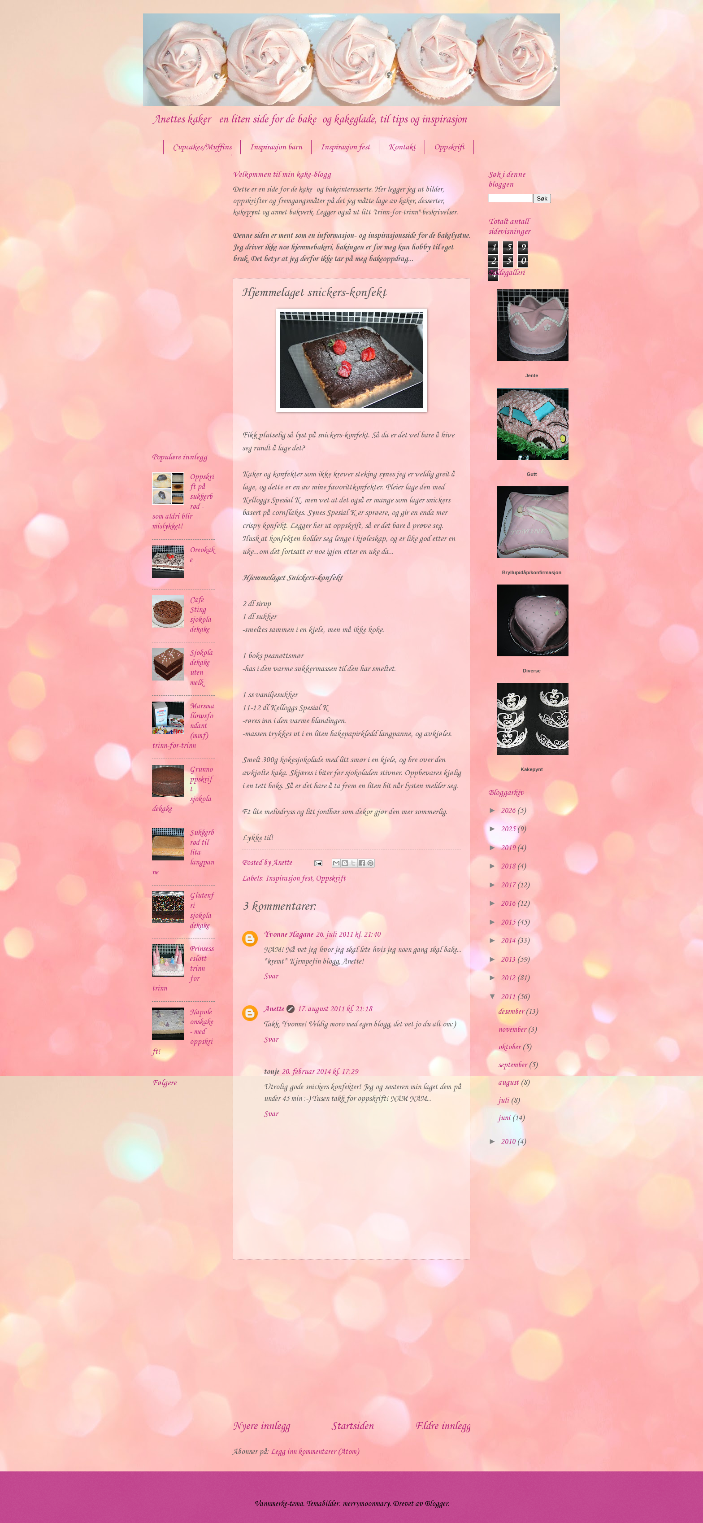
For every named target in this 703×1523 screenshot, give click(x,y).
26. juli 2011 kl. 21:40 (348, 934)
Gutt (532, 474)
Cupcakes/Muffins (202, 147)
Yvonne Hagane (288, 934)
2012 (509, 978)
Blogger (436, 1504)
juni (505, 1118)
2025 (509, 829)
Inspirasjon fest (345, 147)
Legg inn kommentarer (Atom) (315, 1452)
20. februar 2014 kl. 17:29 (320, 1072)
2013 (509, 959)
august (509, 1082)
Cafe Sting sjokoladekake (200, 614)
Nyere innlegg (261, 1426)
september (513, 1065)
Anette (274, 1009)
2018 (509, 866)
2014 (509, 941)
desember (511, 1012)
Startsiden (352, 1426)
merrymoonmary (366, 1504)
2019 (509, 848)
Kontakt (402, 147)
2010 (509, 1142)
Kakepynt (532, 769)
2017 (509, 885)
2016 (509, 903)
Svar (271, 976)
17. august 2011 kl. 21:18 (334, 1009)
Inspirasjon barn (276, 147)
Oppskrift (449, 147)
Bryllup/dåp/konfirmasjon (532, 572)
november (513, 1029)
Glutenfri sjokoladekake (201, 910)
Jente (531, 375)
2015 (509, 922)
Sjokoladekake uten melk (201, 667)
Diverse (532, 670)
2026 (509, 811)
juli (504, 1100)
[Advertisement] (351, 1339)
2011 (509, 997)
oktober (510, 1047)
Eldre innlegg (442, 1426)
